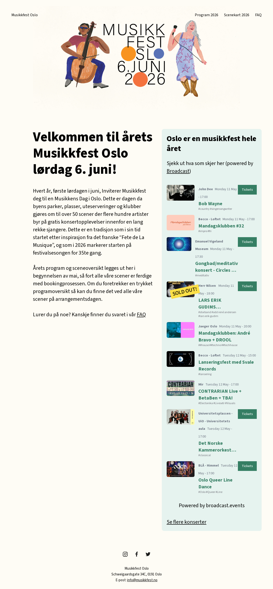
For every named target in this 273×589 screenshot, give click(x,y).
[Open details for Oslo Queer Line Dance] (212, 476)
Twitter (148, 554)
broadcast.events (225, 505)
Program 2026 (206, 15)
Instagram (125, 554)
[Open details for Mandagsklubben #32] (212, 223)
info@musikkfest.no (142, 580)
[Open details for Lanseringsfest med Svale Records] (212, 362)
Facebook (136, 554)
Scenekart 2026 (236, 15)
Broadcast (178, 171)
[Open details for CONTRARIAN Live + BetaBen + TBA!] (212, 391)
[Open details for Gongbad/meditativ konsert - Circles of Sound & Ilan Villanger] (212, 256)
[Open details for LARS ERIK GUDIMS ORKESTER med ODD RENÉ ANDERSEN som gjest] (212, 298)
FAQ (258, 15)
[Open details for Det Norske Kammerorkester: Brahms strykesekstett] (212, 432)
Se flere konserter (186, 522)
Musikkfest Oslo (24, 15)
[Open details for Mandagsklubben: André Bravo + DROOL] (212, 333)
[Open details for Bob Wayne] (212, 197)
